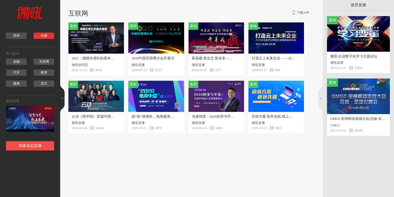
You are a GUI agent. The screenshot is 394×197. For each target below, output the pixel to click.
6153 (158, 70)
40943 (359, 130)
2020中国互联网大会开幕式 (153, 58)
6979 (158, 128)
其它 (44, 83)
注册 (44, 35)
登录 (16, 35)
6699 (218, 128)
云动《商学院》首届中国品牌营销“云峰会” (93, 116)
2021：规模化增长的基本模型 (93, 58)
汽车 (16, 72)
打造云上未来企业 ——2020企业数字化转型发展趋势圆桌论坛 (274, 58)
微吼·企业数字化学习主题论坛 (353, 56)
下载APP (303, 13)
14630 (99, 128)
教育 (44, 72)
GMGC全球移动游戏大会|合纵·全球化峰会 (358, 119)
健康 (16, 83)
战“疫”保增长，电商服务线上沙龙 (153, 116)
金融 (16, 61)
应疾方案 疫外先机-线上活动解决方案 (274, 116)
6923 (278, 128)
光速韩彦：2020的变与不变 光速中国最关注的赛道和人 (214, 116)
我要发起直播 (30, 146)
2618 (98, 70)
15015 (359, 68)
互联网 (44, 61)
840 (277, 70)
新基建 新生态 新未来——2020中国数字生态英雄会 (214, 58)
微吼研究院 (81, 65)
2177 (218, 70)
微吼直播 (140, 65)
